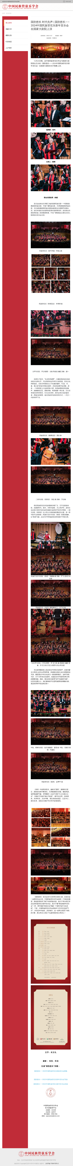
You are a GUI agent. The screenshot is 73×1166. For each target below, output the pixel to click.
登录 (67, 1)
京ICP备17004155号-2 (52, 1163)
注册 (69, 1)
